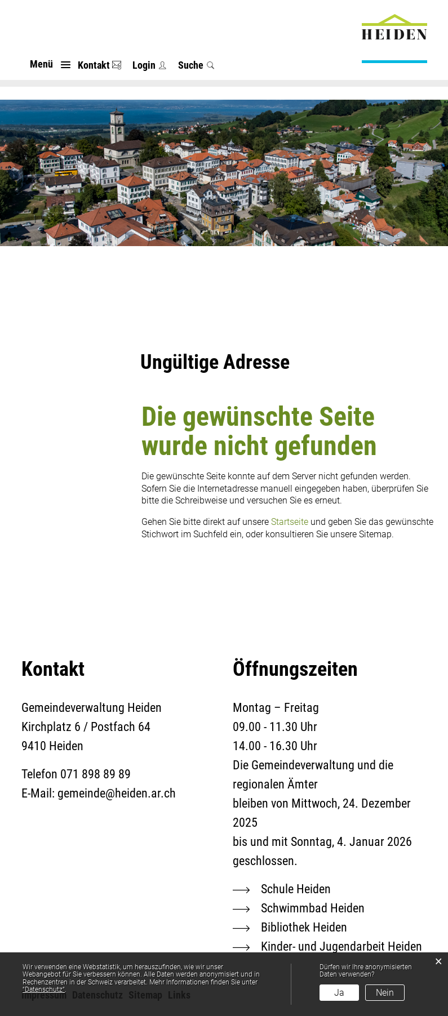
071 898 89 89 (95, 774)
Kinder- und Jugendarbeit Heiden (341, 946)
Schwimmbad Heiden (313, 908)
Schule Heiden (296, 889)
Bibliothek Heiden (304, 927)
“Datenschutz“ (44, 989)
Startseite (289, 521)
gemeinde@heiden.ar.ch (116, 793)
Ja (339, 992)
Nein (385, 992)
